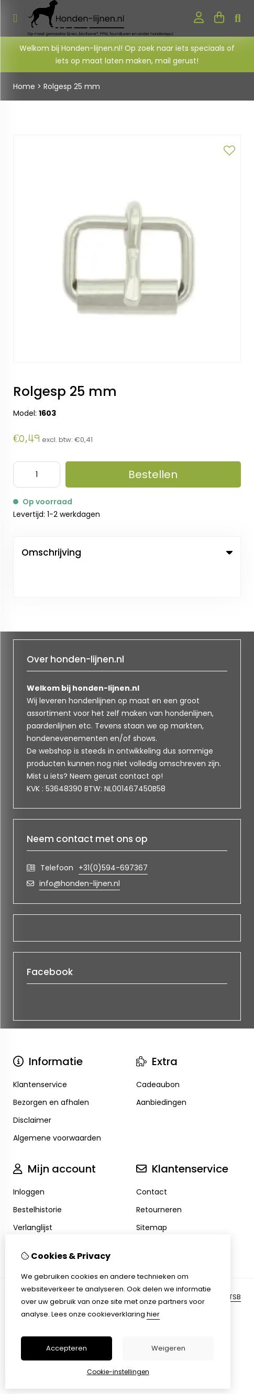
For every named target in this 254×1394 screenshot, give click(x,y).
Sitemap (151, 1198)
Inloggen (29, 1163)
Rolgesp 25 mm (71, 86)
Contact (151, 1163)
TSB (235, 1268)
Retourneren (159, 1181)
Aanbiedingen (161, 1073)
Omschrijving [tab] (127, 552)
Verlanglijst (32, 1198)
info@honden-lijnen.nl (79, 854)
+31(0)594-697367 (113, 839)
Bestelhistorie (37, 1181)
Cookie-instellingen (118, 1371)
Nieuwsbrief (34, 1216)
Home (24, 86)
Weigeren (168, 1348)
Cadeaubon (158, 1055)
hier (153, 1314)
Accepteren (66, 1348)
